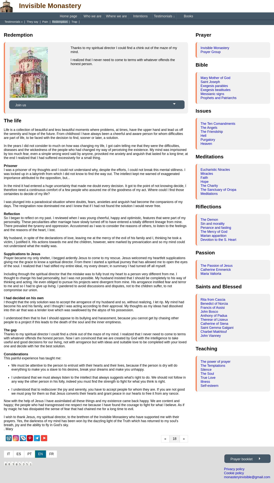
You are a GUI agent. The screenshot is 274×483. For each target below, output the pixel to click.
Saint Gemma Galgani (217, 328)
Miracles (207, 174)
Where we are (116, 16)
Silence (206, 370)
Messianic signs (212, 94)
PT (29, 454)
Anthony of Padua (214, 316)
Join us (20, 105)
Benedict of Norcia (214, 304)
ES (19, 454)
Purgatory (208, 140)
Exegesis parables (214, 86)
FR (51, 454)
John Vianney (211, 336)
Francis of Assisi (213, 308)
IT (8, 454)
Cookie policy (234, 473)
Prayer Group (211, 52)
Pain (45, 21)
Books (188, 16)
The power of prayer (215, 362)
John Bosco (209, 312)
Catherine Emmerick (216, 270)
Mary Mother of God (215, 78)
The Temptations (213, 366)
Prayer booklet (241, 459)
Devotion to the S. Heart (218, 240)
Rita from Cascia (213, 300)
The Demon (209, 220)
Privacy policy (234, 469)
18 (175, 439)
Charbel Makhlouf (214, 332)
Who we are (92, 16)
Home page (68, 16)
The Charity (209, 186)
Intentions (140, 16)
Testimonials (164, 16)
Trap (75, 21)
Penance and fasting (216, 228)
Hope (205, 182)
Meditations (209, 194)
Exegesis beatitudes (215, 90)
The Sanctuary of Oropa (218, 190)
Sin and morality (213, 224)
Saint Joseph (210, 82)
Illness (205, 382)
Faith (204, 178)
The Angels (209, 128)
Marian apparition (213, 236)
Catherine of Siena (214, 324)
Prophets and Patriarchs (219, 98)
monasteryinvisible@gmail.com (247, 477)
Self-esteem (209, 386)
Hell (203, 136)
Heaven (206, 144)
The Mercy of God (214, 232)
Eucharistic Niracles (215, 170)
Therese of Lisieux (214, 320)
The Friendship (212, 132)
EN (40, 454)
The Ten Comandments (218, 124)
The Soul (207, 374)
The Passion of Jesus (217, 266)
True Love (208, 378)
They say (33, 21)
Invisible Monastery (215, 48)
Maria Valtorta (211, 274)
